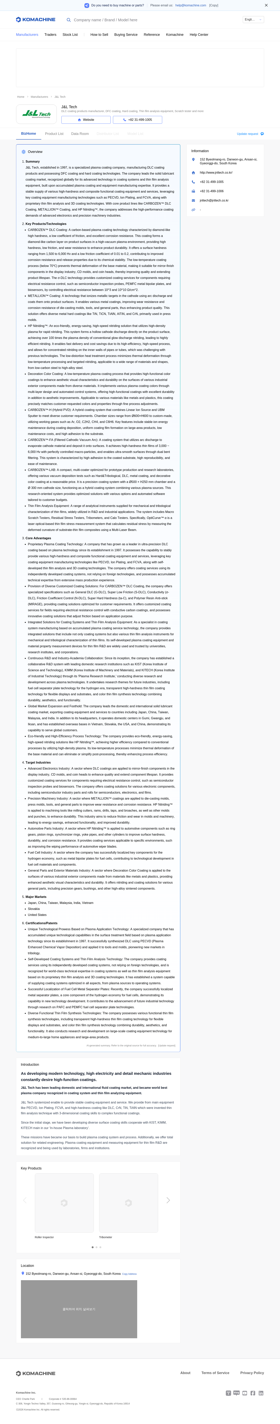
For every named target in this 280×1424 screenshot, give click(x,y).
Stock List (70, 35)
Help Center (199, 35)
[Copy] (213, 5)
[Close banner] (266, 5)
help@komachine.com (190, 5)
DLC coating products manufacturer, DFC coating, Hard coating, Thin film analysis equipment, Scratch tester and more (132, 111)
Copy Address (129, 1274)
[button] (249, 134)
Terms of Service (215, 1373)
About (185, 1373)
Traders (50, 35)
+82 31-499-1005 (212, 181)
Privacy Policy (252, 1373)
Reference (152, 35)
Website (86, 120)
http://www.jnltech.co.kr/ (216, 172)
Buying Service (126, 35)
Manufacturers (27, 35)
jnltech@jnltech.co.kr (214, 200)
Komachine (175, 35)
